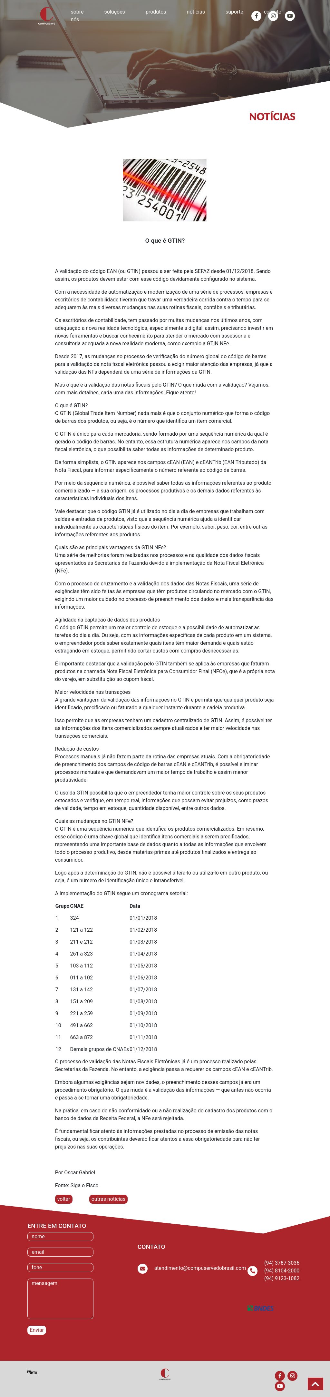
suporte (234, 12)
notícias (196, 12)
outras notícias (109, 1199)
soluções (114, 12)
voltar (63, 1199)
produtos (156, 12)
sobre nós (77, 16)
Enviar (37, 1330)
